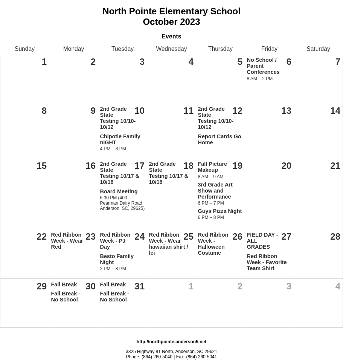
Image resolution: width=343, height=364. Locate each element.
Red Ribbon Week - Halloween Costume (213, 244)
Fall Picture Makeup (212, 167)
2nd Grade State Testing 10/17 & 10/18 (120, 173)
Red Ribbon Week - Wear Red (67, 241)
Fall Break (64, 284)
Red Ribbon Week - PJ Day (115, 241)
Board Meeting (119, 191)
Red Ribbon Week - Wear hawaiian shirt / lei (168, 244)
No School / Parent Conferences (263, 66)
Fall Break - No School (66, 297)
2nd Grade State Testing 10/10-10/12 (118, 118)
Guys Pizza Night (220, 211)
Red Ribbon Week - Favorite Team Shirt (267, 262)
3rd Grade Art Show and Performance (215, 191)
